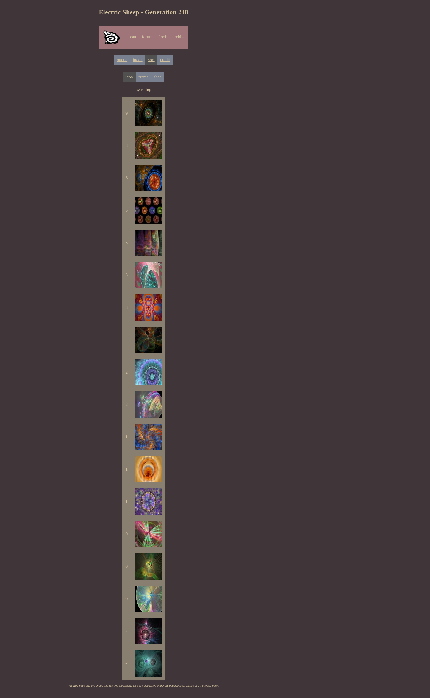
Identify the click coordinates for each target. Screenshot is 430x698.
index (138, 59)
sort (151, 59)
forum (147, 37)
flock (162, 37)
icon (129, 77)
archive (178, 37)
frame (143, 77)
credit (165, 59)
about (132, 37)
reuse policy (211, 685)
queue (122, 59)
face (158, 77)
